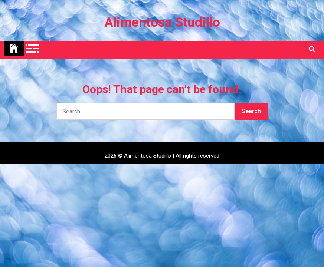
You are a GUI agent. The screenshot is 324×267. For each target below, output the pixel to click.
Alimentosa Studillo (162, 22)
